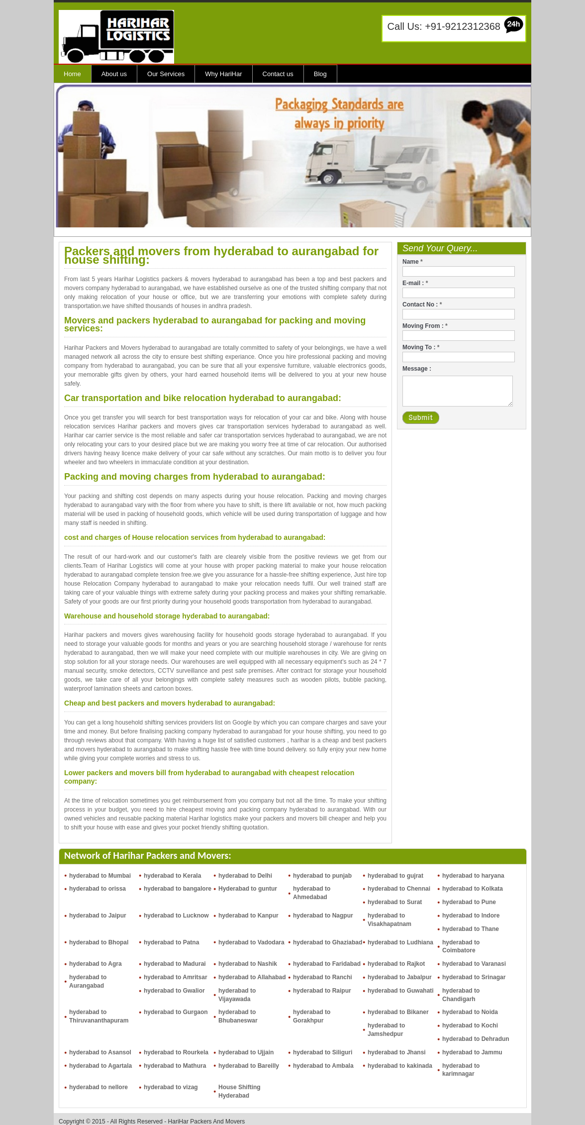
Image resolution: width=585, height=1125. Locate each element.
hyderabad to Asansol (100, 1052)
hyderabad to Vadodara (251, 942)
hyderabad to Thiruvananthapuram (98, 1016)
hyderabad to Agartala (100, 1065)
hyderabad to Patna (171, 942)
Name (412, 261)
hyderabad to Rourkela (176, 1052)
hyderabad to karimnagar (461, 1070)
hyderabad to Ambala (323, 1065)
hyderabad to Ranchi (322, 977)
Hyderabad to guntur (247, 888)
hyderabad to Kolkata (472, 888)
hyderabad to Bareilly (248, 1065)
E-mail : (415, 283)
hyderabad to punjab (322, 875)
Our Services (166, 74)
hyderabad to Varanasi (474, 963)
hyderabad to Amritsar (175, 977)
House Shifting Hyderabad (239, 1091)
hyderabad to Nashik (247, 963)
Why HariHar (223, 74)
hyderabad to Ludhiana (400, 942)
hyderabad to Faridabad (327, 963)
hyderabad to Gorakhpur (311, 1016)
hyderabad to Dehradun (475, 1038)
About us (114, 74)
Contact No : (422, 304)
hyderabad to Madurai (175, 963)
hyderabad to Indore (470, 915)
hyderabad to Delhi (245, 875)
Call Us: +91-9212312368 (444, 26)
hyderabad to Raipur (322, 990)
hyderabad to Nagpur (323, 915)
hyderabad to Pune (469, 902)
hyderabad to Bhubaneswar (238, 1016)
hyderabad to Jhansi (397, 1052)
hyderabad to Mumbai (100, 875)
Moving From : (425, 325)
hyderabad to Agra (95, 963)
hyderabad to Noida (470, 1012)
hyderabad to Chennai (399, 888)
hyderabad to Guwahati (401, 990)
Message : (416, 368)
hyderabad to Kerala (172, 875)
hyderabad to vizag (171, 1087)
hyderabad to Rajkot (396, 963)
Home (72, 74)
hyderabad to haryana (473, 875)
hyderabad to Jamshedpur (386, 1029)
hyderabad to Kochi (470, 1025)
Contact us (278, 74)
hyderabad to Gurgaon (176, 1012)
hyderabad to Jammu (472, 1052)
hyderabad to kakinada (400, 1065)
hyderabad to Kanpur (248, 915)
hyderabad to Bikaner (398, 1012)
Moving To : (420, 347)
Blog (320, 74)
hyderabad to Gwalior (174, 990)
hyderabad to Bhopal (98, 942)
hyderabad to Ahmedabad (311, 893)
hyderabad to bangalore (177, 888)
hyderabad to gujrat (395, 875)
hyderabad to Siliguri (322, 1052)
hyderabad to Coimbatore (461, 946)
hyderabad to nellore (98, 1087)
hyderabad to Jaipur (97, 915)
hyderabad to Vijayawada (237, 995)
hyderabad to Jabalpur (400, 977)
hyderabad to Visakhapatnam (389, 919)
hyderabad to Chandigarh (461, 995)
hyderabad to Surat (395, 902)
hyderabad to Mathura (175, 1065)
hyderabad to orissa (97, 888)
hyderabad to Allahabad (252, 977)
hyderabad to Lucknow (176, 915)
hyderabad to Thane (470, 928)
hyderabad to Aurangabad (87, 981)
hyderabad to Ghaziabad (327, 942)
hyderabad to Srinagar (473, 977)
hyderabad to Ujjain (246, 1052)
